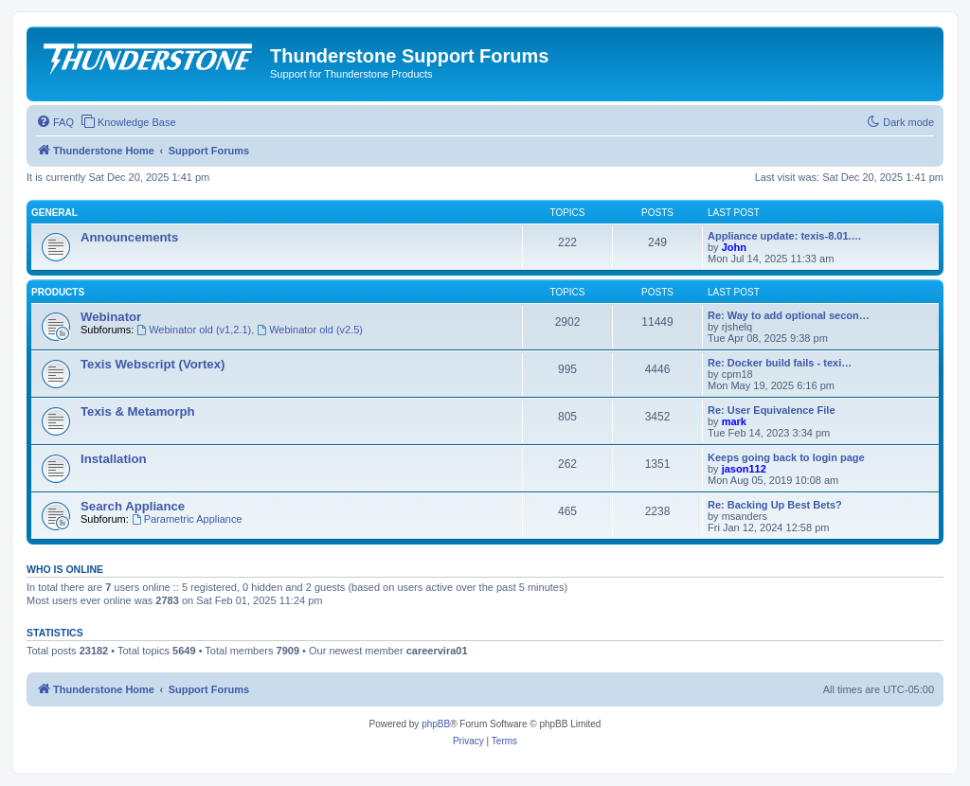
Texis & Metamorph (138, 411)
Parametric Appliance (187, 519)
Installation (114, 459)
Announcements (129, 237)
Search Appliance (133, 506)
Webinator (111, 317)
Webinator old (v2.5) (310, 329)
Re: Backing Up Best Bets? (775, 504)
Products (57, 292)
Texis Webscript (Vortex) (153, 364)
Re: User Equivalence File (771, 410)
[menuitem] (55, 122)
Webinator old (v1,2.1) (193, 329)
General (54, 212)
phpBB (436, 724)
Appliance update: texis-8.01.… (785, 235)
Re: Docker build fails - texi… (780, 362)
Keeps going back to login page (786, 457)
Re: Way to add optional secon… (789, 315)
